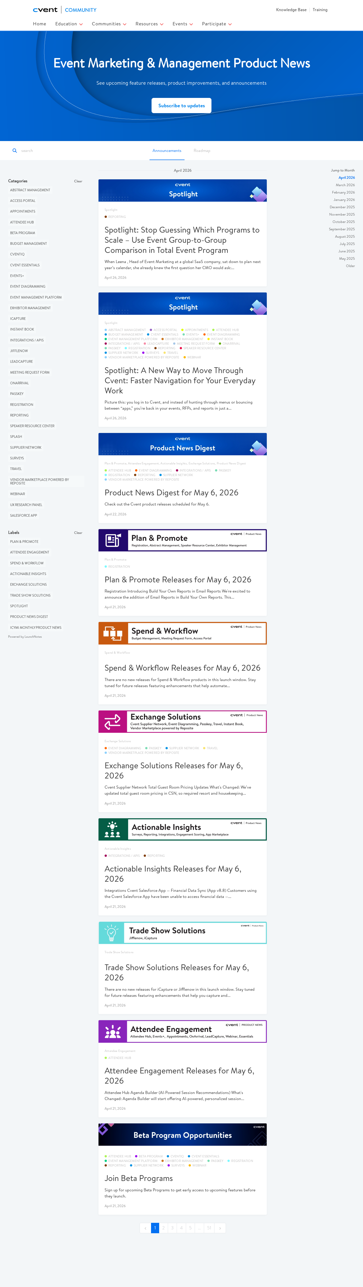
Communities (109, 24)
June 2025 (346, 251)
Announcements (167, 150)
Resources (149, 24)
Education (69, 24)
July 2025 (347, 243)
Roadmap (202, 150)
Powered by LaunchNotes (25, 636)
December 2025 (342, 207)
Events (183, 24)
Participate (217, 24)
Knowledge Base (291, 9)
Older (350, 265)
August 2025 (345, 236)
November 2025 (342, 214)
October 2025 (344, 221)
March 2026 (345, 184)
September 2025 (342, 229)
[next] (220, 1228)
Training (320, 9)
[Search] (43, 150)
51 (209, 1228)
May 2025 (347, 258)
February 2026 (343, 192)
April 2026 (347, 177)
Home (39, 24)
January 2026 (344, 199)
